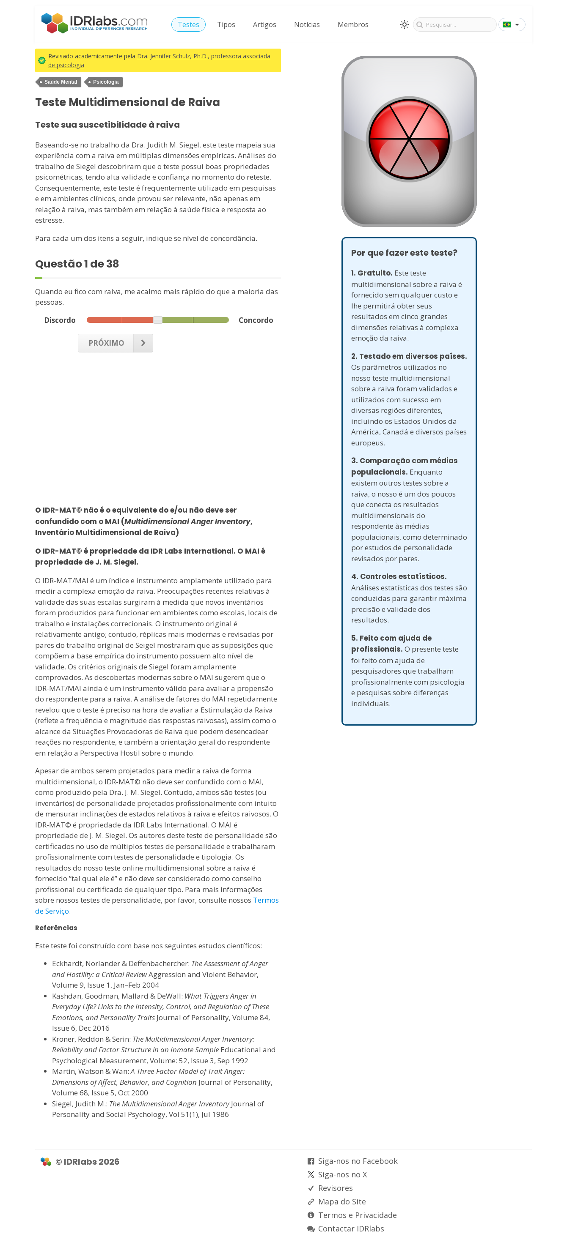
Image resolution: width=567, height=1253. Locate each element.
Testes (188, 24)
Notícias (307, 24)
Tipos (226, 24)
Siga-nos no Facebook (358, 1161)
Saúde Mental (60, 82)
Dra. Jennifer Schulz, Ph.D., (173, 56)
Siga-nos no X (342, 1174)
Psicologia (105, 82)
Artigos (264, 24)
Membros (353, 24)
